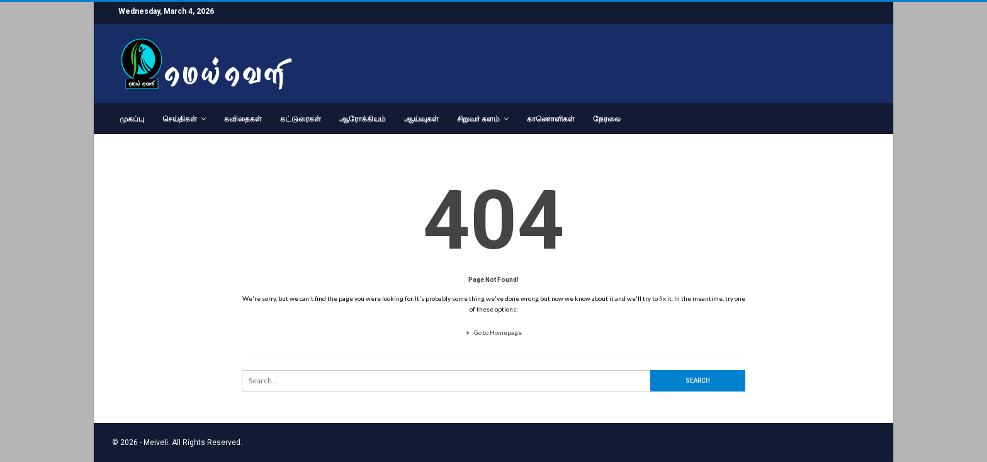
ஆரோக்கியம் (362, 119)
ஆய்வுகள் (421, 119)
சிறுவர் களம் (478, 119)
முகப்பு (132, 119)
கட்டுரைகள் (300, 119)
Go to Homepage (494, 332)
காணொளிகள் (551, 119)
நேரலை (607, 119)
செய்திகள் (179, 119)
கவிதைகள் (243, 119)
